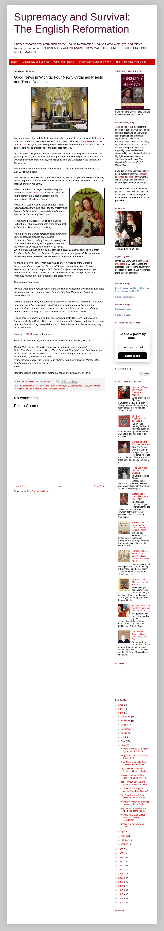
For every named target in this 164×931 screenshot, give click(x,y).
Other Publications (64, 61)
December (126, 716)
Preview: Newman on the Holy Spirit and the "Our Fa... (134, 750)
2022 (121, 853)
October (125, 725)
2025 (121, 709)
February (125, 840)
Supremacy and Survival (36, 61)
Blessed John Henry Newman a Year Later (140, 496)
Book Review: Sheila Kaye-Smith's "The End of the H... (134, 783)
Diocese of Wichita (30, 386)
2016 (121, 878)
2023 (121, 849)
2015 (121, 882)
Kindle (121, 177)
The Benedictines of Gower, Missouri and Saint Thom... (134, 796)
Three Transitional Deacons (53, 389)
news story (38, 192)
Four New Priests (57, 386)
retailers (144, 174)
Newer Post (20, 486)
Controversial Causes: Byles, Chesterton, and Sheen (139, 635)
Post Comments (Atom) (38, 491)
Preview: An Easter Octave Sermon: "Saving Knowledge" (132, 817)
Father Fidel (44, 386)
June (123, 741)
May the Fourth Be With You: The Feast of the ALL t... (133, 809)
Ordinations (95, 386)
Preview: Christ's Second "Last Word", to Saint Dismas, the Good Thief (140, 556)
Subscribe (132, 355)
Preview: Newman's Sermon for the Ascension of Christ (135, 803)
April (123, 832)
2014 (121, 886)
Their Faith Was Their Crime (131, 61)
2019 (121, 865)
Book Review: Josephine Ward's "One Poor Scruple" (134, 789)
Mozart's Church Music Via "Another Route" (141, 582)
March (124, 836)
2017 (121, 874)
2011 (121, 898)
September (126, 729)
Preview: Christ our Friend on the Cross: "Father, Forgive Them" (141, 526)
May (123, 745)
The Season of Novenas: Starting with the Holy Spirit (134, 770)
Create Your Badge (123, 315)
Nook (131, 177)
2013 (121, 890)
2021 (121, 857)
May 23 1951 (83, 386)
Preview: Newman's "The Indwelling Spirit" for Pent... (134, 776)
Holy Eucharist (71, 386)
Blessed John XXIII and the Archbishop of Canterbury (141, 608)
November (126, 721)
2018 (121, 870)
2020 (121, 861)
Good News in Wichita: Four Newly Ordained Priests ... (133, 763)
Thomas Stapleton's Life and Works (139, 418)
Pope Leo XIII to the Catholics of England (139, 470)
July (123, 737)
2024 (121, 713)
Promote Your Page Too (125, 297)
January (125, 844)
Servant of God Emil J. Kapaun (28, 389)
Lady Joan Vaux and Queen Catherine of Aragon (139, 391)
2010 (121, 902)
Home (14, 61)
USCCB (28, 334)
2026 (121, 705)
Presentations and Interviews (95, 61)
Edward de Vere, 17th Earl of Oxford (141, 443)
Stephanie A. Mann (123, 309)
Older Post (99, 486)
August (124, 733)
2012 (121, 894)
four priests (86, 141)
